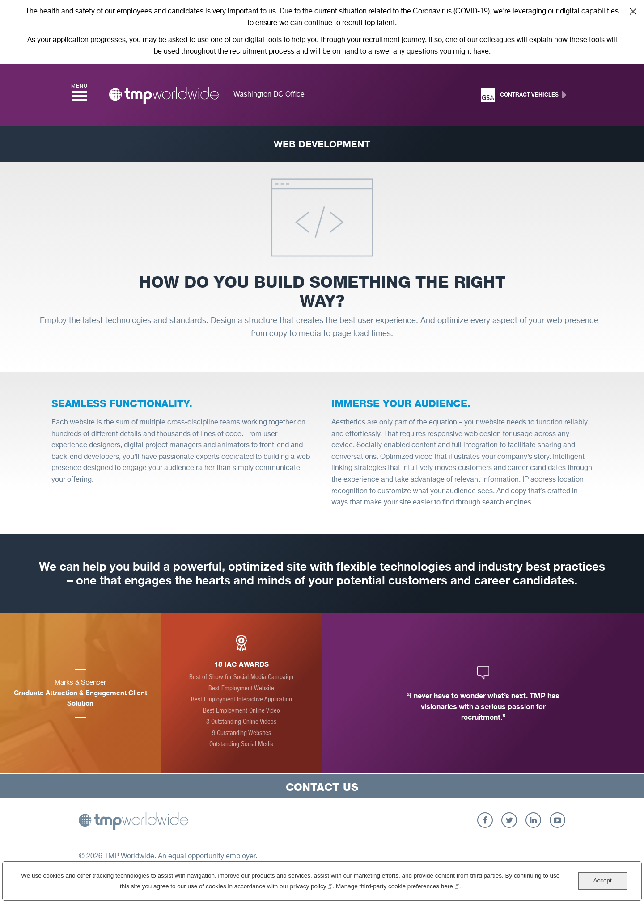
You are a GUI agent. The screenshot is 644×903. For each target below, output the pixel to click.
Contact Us (322, 787)
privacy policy (311, 885)
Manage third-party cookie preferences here (397, 885)
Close (632, 11)
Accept (602, 880)
